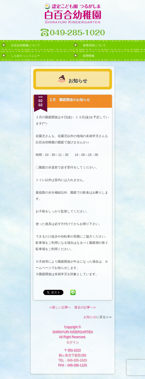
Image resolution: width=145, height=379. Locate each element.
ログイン (72, 342)
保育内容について (94, 45)
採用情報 (88, 55)
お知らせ (90, 317)
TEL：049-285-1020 (72, 360)
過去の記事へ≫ (85, 307)
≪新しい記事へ (60, 307)
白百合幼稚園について (25, 45)
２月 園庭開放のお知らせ (69, 99)
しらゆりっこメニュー (25, 55)
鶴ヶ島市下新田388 (72, 355)
